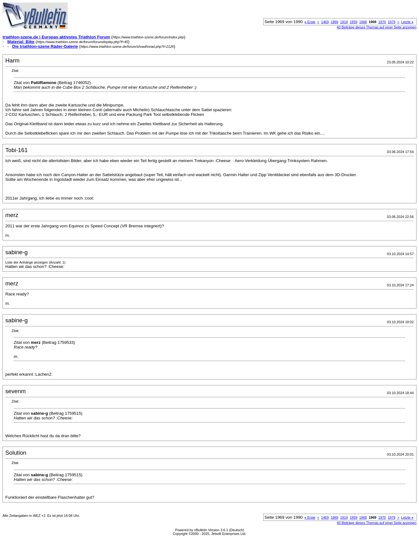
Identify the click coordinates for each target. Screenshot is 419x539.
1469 (325, 22)
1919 (344, 22)
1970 (382, 22)
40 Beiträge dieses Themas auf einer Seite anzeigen (377, 27)
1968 (363, 22)
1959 (353, 22)
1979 (391, 22)
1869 (334, 22)
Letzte (407, 22)
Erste (309, 22)
